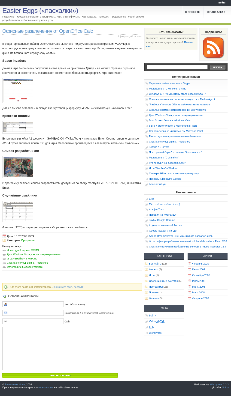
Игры (152, 275)
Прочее (153, 292)
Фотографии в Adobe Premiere (25, 266)
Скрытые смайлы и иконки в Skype (169, 83)
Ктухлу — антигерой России (165, 225)
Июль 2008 (198, 281)
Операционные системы (163, 281)
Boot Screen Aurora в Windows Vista (170, 120)
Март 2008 (198, 292)
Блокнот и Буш (157, 184)
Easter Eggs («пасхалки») (40, 10)
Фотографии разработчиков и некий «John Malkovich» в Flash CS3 (188, 241)
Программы (28, 240)
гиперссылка (45, 387)
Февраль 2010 (200, 263)
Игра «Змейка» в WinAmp (22, 258)
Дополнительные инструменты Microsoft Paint (176, 131)
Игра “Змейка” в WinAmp (163, 168)
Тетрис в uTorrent (159, 147)
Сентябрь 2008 (201, 275)
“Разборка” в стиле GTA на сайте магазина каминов (179, 104)
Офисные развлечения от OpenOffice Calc (47, 31)
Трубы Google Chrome (162, 220)
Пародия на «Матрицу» (162, 214)
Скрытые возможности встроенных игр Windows (177, 109)
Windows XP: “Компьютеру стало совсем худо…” (177, 93)
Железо (153, 269)
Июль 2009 (198, 269)
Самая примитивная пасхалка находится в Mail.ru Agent (182, 99)
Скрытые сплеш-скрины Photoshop (27, 262)
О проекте (192, 12)
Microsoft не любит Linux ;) (164, 204)
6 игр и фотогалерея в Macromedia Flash (173, 125)
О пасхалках (216, 12)
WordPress (155, 332)
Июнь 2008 (198, 286)
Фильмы (154, 298)
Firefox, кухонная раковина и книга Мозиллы (175, 136)
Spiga (225, 387)
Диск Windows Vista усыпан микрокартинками (34, 254)
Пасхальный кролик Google (165, 178)
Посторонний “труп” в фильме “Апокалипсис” (175, 152)
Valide (157, 321)
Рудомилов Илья (15, 384)
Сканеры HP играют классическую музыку (174, 173)
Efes (151, 198)
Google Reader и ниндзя (163, 230)
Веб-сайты (155, 263)
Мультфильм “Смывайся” (164, 157)
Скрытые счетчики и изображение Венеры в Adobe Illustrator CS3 (187, 246)
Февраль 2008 (200, 298)
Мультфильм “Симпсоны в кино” (168, 88)
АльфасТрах (156, 209)
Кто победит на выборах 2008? (167, 162)
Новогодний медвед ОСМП (23, 250)
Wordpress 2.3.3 (219, 384)
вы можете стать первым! (69, 287)
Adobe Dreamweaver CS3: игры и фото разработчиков (181, 236)
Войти (221, 2)
